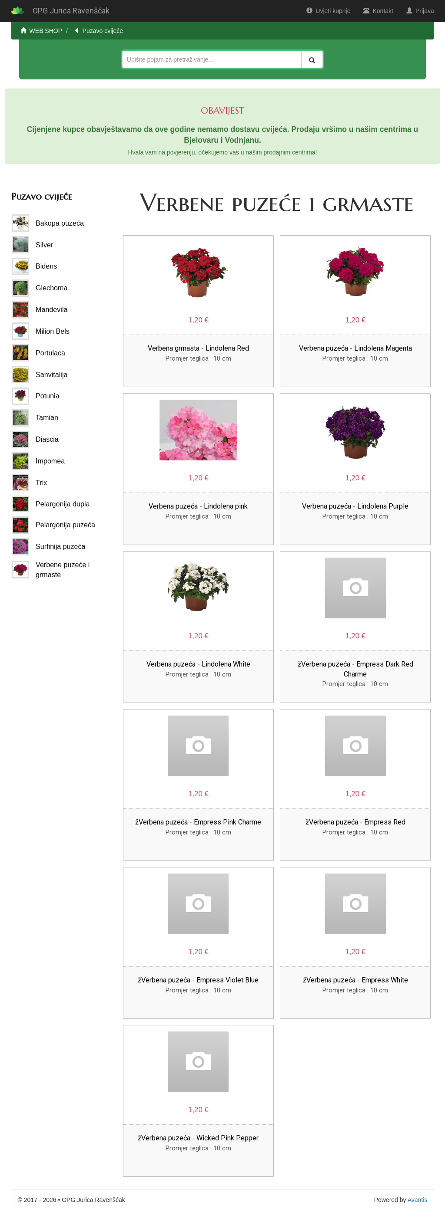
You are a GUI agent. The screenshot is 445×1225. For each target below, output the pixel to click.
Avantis (418, 1199)
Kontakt (378, 10)
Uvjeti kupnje (328, 10)
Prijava (420, 10)
